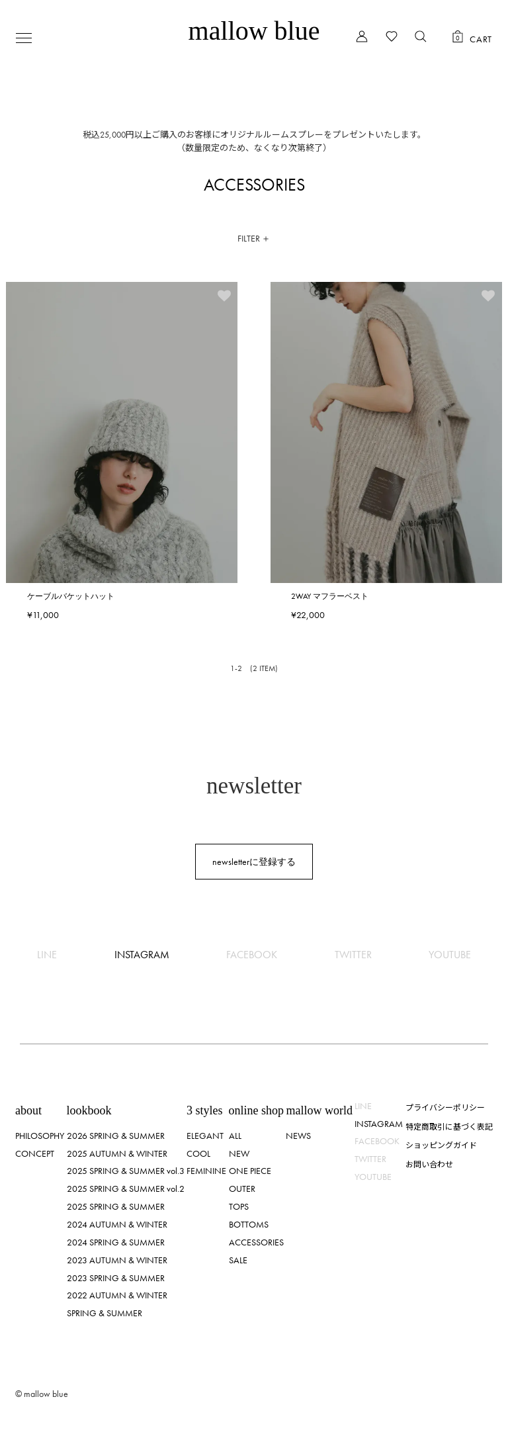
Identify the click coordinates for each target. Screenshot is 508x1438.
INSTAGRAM (141, 955)
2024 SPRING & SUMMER (116, 1242)
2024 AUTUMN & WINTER (117, 1224)
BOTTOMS (249, 1224)
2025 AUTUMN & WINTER (117, 1153)
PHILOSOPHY (39, 1136)
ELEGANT (205, 1136)
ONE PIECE (250, 1171)
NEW (239, 1153)
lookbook (89, 1110)
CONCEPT (34, 1153)
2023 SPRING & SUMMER (116, 1278)
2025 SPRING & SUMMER (116, 1206)
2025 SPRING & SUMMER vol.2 (126, 1188)
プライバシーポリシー (445, 1106)
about (28, 1110)
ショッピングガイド (441, 1144)
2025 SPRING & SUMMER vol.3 (126, 1171)
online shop (256, 1110)
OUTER (242, 1188)
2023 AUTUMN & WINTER (117, 1260)
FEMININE (206, 1171)
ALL (235, 1136)
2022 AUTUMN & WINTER (117, 1295)
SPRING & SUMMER (104, 1313)
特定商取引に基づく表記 (449, 1126)
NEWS (298, 1136)
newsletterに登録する (254, 862)
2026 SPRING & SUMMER (116, 1136)
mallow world (319, 1110)
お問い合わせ (429, 1163)
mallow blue (254, 31)
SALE (238, 1260)
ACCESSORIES (256, 1242)
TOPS (239, 1206)
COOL (198, 1153)
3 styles (205, 1110)
